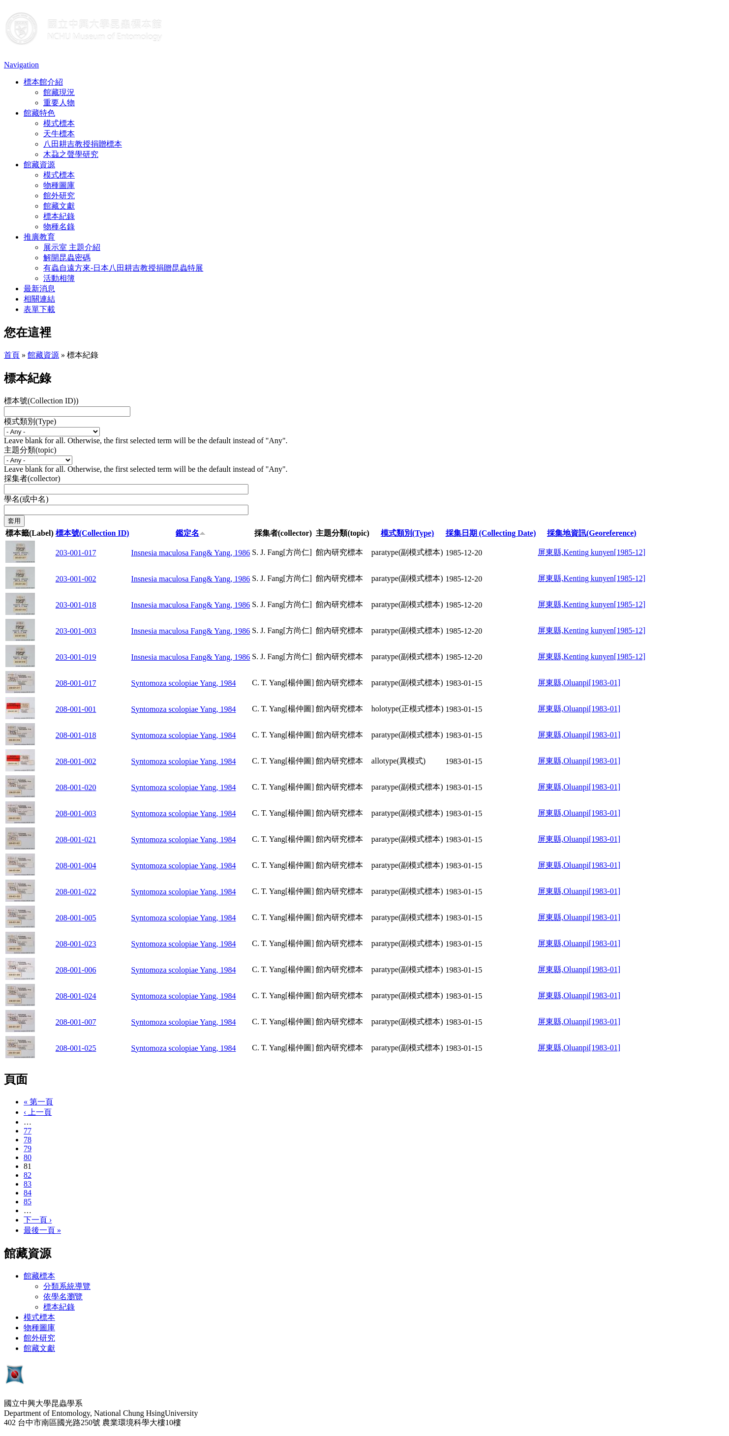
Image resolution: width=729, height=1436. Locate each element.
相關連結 (39, 299)
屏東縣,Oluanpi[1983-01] (579, 682)
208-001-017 (76, 683)
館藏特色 (39, 113)
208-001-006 (76, 970)
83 (27, 1184)
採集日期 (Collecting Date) (491, 533)
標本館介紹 (43, 82)
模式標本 (59, 123)
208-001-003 (76, 813)
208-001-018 (76, 735)
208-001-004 (76, 865)
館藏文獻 (59, 206)
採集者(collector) (32, 478)
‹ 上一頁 (38, 1112)
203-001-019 (76, 657)
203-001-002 (76, 579)
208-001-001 (76, 709)
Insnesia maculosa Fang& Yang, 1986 (190, 553)
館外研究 (59, 195)
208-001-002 (76, 761)
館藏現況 (59, 92)
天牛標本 (59, 133)
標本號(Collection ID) (92, 533)
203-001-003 (76, 631)
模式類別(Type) (30, 421)
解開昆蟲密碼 (67, 257)
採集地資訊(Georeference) (592, 533)
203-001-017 (76, 553)
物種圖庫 (59, 185)
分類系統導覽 (67, 1286)
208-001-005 (76, 918)
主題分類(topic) (30, 450)
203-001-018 (76, 605)
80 (27, 1157)
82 (27, 1175)
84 (27, 1193)
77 (27, 1131)
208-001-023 (76, 944)
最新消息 (39, 288)
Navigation (21, 65)
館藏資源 (39, 164)
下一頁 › (38, 1220)
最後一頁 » (42, 1230)
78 (27, 1139)
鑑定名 (191, 533)
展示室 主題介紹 (71, 247)
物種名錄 (59, 226)
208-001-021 (76, 839)
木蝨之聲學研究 (70, 154)
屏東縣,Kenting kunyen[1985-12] (591, 552)
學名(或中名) (26, 499)
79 (27, 1148)
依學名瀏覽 (63, 1296)
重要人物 (59, 102)
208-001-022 (76, 891)
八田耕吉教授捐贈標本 (82, 144)
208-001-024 (76, 996)
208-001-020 (76, 787)
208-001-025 (76, 1048)
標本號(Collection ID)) (41, 401)
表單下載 (39, 309)
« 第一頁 (38, 1102)
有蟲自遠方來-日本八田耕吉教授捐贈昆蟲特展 (123, 268)
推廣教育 (39, 237)
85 (27, 1201)
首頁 (12, 355)
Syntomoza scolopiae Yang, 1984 (183, 683)
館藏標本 (39, 1276)
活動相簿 (59, 278)
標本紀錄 (59, 216)
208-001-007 (76, 1022)
